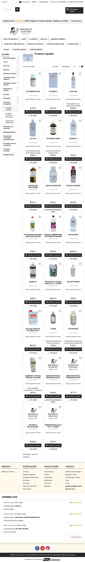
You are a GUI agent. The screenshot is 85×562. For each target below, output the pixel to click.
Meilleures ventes (8, 472)
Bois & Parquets (10, 39)
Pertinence (69, 66)
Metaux (44, 39)
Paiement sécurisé (29, 486)
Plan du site (27, 489)
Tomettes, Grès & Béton (14, 44)
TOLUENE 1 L (53, 91)
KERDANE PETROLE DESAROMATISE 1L (53, 377)
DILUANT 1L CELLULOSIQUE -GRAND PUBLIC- (33, 427)
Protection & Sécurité (8, 127)
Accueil (5, 54)
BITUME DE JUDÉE (53, 138)
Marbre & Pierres (58, 39)
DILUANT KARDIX (73, 282)
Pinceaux (6, 98)
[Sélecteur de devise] (35, 2)
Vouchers (47, 483)
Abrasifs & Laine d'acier (9, 84)
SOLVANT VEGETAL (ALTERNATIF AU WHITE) (33, 330)
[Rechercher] (11, 9)
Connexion (62, 2)
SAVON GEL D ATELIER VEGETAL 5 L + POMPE (53, 283)
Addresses (48, 480)
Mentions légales (29, 475)
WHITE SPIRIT (73, 235)
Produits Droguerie (7, 103)
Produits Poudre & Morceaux (9, 115)
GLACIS (18, 506)
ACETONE (73, 91)
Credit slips (48, 477)
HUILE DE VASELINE (73, 185)
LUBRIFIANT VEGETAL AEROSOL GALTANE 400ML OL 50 (33, 377)
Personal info (49, 472)
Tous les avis (76, 537)
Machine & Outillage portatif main (8, 138)
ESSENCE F (33, 282)
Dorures (33, 39)
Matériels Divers (9, 132)
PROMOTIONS (73, 44)
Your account (51, 466)
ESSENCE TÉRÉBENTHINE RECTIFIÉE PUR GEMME (53, 236)
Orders (46, 475)
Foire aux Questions (55, 44)
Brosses (6, 94)
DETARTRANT (73, 329)
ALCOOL (33, 138)
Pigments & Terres (7, 90)
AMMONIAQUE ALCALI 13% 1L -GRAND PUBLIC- (53, 427)
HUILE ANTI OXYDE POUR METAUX (27, 517)
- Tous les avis (42, 21)
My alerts (47, 486)
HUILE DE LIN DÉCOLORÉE (33, 186)
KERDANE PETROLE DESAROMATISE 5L (73, 377)
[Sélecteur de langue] (44, 2)
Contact (4, 2)
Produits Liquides (9, 109)
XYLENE (53, 329)
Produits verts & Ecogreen (9, 144)
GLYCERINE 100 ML (33, 91)
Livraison (26, 472)
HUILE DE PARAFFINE (53, 185)
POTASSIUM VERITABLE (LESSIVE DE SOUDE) (33, 236)
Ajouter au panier (33, 112)
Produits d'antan (35, 44)
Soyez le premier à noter (33, 99)
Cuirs (23, 39)
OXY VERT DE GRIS (21, 529)
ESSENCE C (73, 138)
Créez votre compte (76, 2)
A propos (26, 483)
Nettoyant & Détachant (10, 122)
